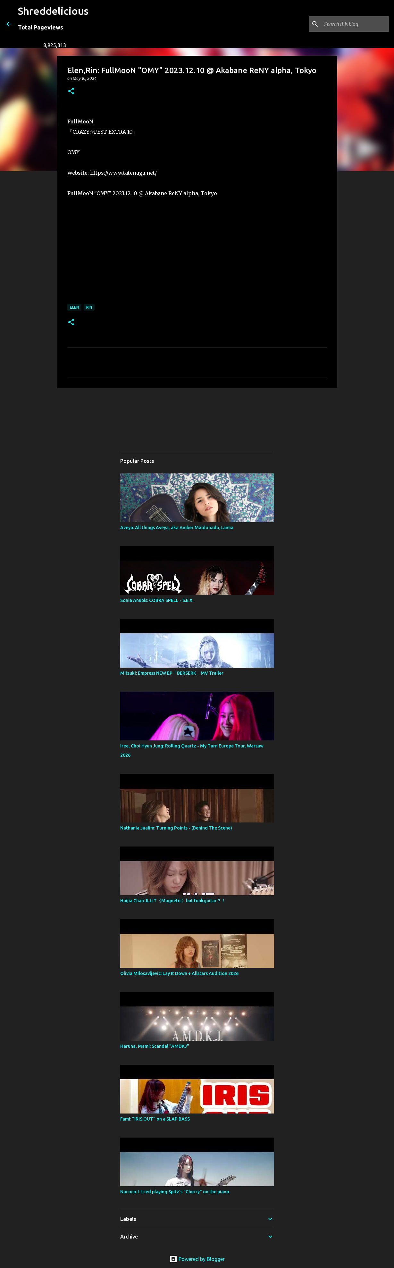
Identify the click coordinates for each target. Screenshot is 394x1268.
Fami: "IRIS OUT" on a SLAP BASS (155, 1119)
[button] (71, 91)
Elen (74, 307)
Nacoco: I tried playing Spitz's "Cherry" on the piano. (175, 1191)
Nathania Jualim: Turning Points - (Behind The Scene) (176, 827)
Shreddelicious (53, 11)
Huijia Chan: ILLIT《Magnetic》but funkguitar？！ (173, 900)
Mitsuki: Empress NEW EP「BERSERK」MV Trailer (171, 673)
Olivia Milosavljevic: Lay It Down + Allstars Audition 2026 (179, 973)
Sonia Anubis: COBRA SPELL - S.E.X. (156, 600)
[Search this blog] (355, 24)
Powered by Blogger (197, 1259)
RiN (89, 307)
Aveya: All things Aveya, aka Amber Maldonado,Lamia (176, 527)
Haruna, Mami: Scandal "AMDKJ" (154, 1046)
